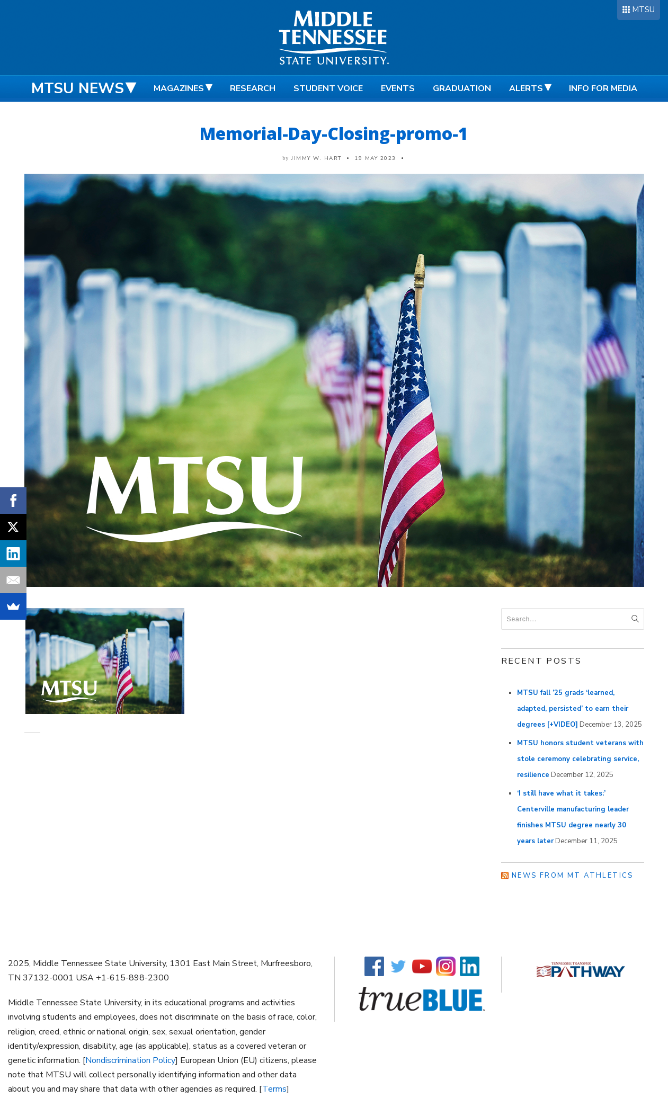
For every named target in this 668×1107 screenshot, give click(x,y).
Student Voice (328, 88)
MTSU (643, 9)
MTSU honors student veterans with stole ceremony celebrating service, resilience (580, 759)
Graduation (462, 88)
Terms (274, 1089)
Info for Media (603, 88)
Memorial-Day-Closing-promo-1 (334, 133)
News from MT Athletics (573, 875)
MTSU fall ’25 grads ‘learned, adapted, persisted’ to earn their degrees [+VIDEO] (572, 708)
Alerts (526, 88)
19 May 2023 (375, 158)
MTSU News (77, 88)
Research (252, 88)
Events (398, 88)
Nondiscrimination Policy (130, 1060)
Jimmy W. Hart (316, 158)
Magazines (179, 88)
